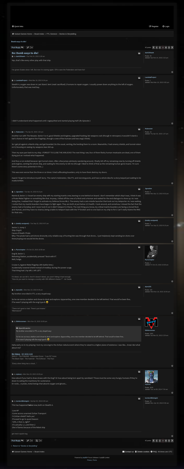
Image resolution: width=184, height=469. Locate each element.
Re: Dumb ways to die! (25, 53)
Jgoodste (148, 189)
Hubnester (149, 129)
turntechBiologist (151, 398)
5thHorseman (150, 330)
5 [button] (169, 48)
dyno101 (148, 287)
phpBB (85, 458)
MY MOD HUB (27, 354)
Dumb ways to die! (18, 42)
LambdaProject (150, 77)
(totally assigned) (151, 220)
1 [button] (156, 48)
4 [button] (165, 48)
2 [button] (159, 48)
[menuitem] (165, 27)
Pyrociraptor (149, 260)
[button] (153, 48)
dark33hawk (149, 53)
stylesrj (147, 384)
